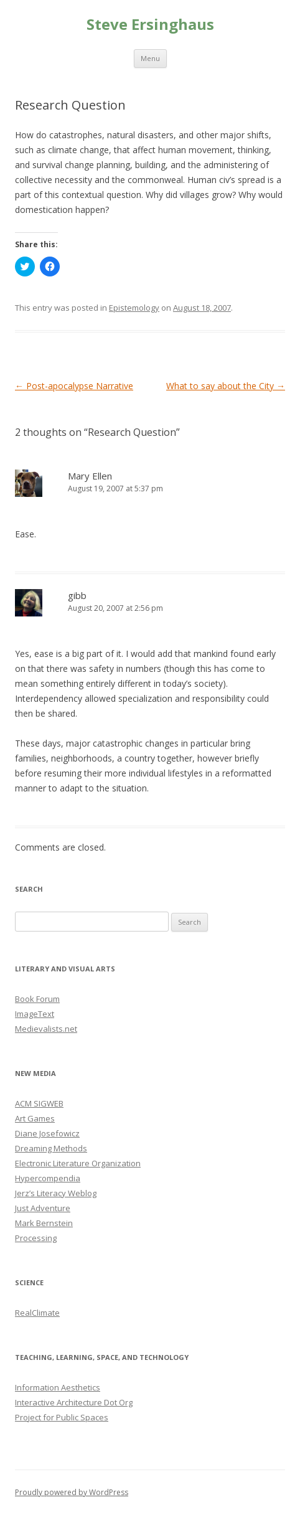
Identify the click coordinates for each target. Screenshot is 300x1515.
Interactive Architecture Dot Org (74, 1402)
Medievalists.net (46, 1028)
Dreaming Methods (51, 1148)
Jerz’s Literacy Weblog (55, 1193)
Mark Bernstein (44, 1223)
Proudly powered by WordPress (71, 1492)
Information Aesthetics (57, 1387)
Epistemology (134, 307)
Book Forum (37, 998)
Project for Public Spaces (61, 1417)
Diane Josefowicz (47, 1133)
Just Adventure (42, 1208)
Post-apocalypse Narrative (74, 386)
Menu (150, 58)
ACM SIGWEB (39, 1103)
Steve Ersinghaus (150, 24)
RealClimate (37, 1312)
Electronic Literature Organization (78, 1163)
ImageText (34, 1013)
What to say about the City (225, 386)
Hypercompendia (47, 1178)
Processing (36, 1238)
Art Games (35, 1118)
